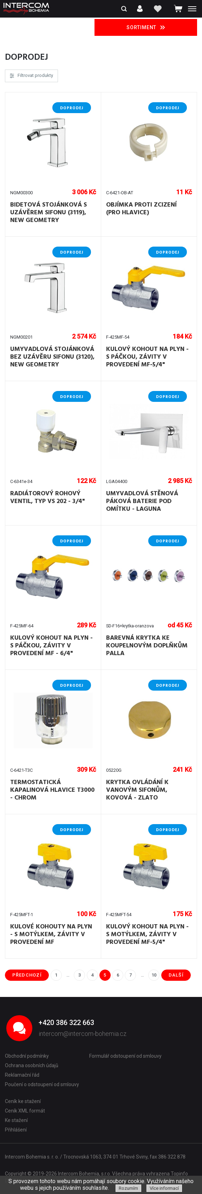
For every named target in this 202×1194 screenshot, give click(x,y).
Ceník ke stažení (23, 1101)
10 (153, 975)
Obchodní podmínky (27, 1056)
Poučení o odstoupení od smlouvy (42, 1084)
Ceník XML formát (25, 1111)
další (176, 975)
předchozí (27, 975)
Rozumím (128, 1188)
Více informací (164, 1188)
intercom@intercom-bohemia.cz (82, 1033)
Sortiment (145, 27)
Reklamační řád (22, 1075)
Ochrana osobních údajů (31, 1065)
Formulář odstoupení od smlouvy (125, 1056)
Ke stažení (16, 1120)
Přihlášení (16, 1130)
